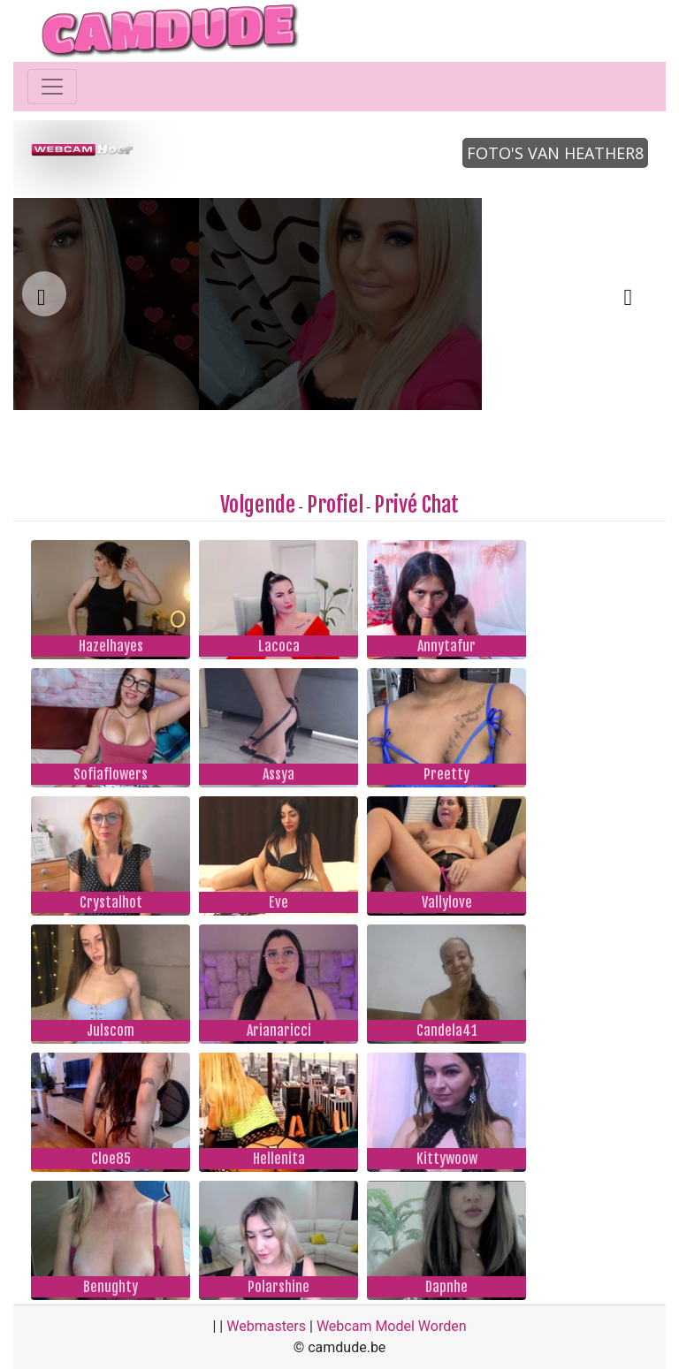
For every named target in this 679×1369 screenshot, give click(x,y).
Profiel (335, 504)
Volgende (257, 504)
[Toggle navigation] (52, 86)
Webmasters (266, 1326)
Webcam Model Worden (392, 1326)
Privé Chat (416, 504)
